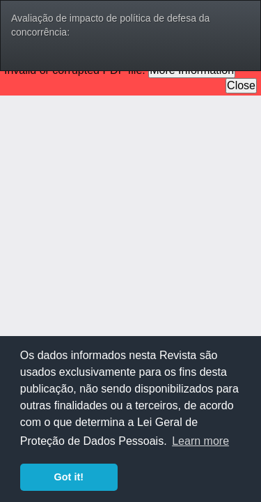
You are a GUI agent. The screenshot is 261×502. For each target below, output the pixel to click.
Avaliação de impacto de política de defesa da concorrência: (110, 25)
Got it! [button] (69, 476)
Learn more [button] (200, 441)
